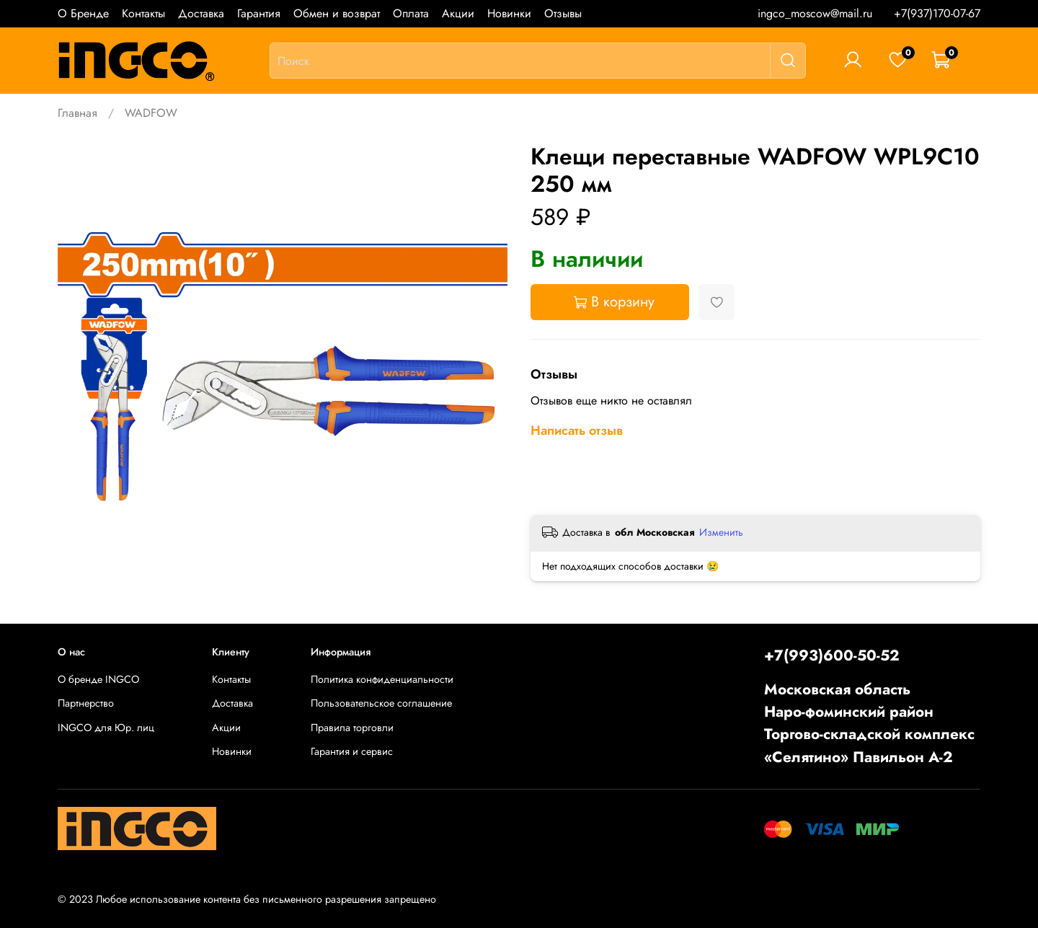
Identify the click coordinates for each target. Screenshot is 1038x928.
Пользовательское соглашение (381, 703)
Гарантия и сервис (352, 751)
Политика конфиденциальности (382, 679)
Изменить (721, 532)
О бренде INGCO (98, 679)
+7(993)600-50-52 (832, 655)
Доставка (201, 13)
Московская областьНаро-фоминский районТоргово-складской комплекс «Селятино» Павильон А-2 (869, 723)
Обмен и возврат (336, 13)
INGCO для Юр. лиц (106, 727)
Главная (77, 113)
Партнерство (86, 703)
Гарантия (258, 13)
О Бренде (83, 13)
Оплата (411, 13)
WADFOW (151, 113)
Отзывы (563, 13)
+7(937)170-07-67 (937, 13)
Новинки (509, 13)
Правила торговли (352, 727)
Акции (458, 13)
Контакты (143, 13)
